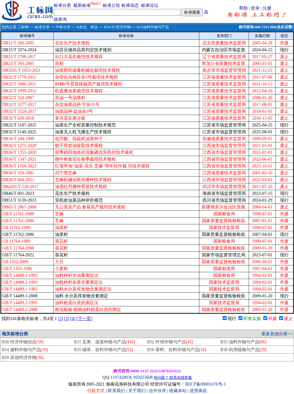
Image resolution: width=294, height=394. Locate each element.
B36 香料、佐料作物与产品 (176, 349)
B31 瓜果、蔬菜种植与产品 (104, 342)
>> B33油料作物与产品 (150, 27)
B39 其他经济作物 (22, 357)
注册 (267, 8)
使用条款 (198, 390)
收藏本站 (178, 390)
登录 (255, 8)
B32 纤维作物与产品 (170, 342)
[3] (66, 318)
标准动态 (130, 5)
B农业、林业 (87, 27)
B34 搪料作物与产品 (25, 349)
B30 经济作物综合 (22, 342)
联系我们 (116, 390)
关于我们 (137, 390)
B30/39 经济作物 (117, 27)
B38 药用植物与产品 (243, 349)
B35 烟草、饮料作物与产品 (103, 349)
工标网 (23, 27)
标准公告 (111, 5)
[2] (60, 318)
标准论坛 (149, 5)
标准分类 (62, 5)
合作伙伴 (157, 390)
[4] (72, 318)
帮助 (243, 8)
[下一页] (84, 318)
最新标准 (82, 5)
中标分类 (63, 27)
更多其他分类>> (276, 334)
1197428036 (121, 377)
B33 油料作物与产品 (243, 342)
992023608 (143, 377)
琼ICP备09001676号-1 (205, 384)
